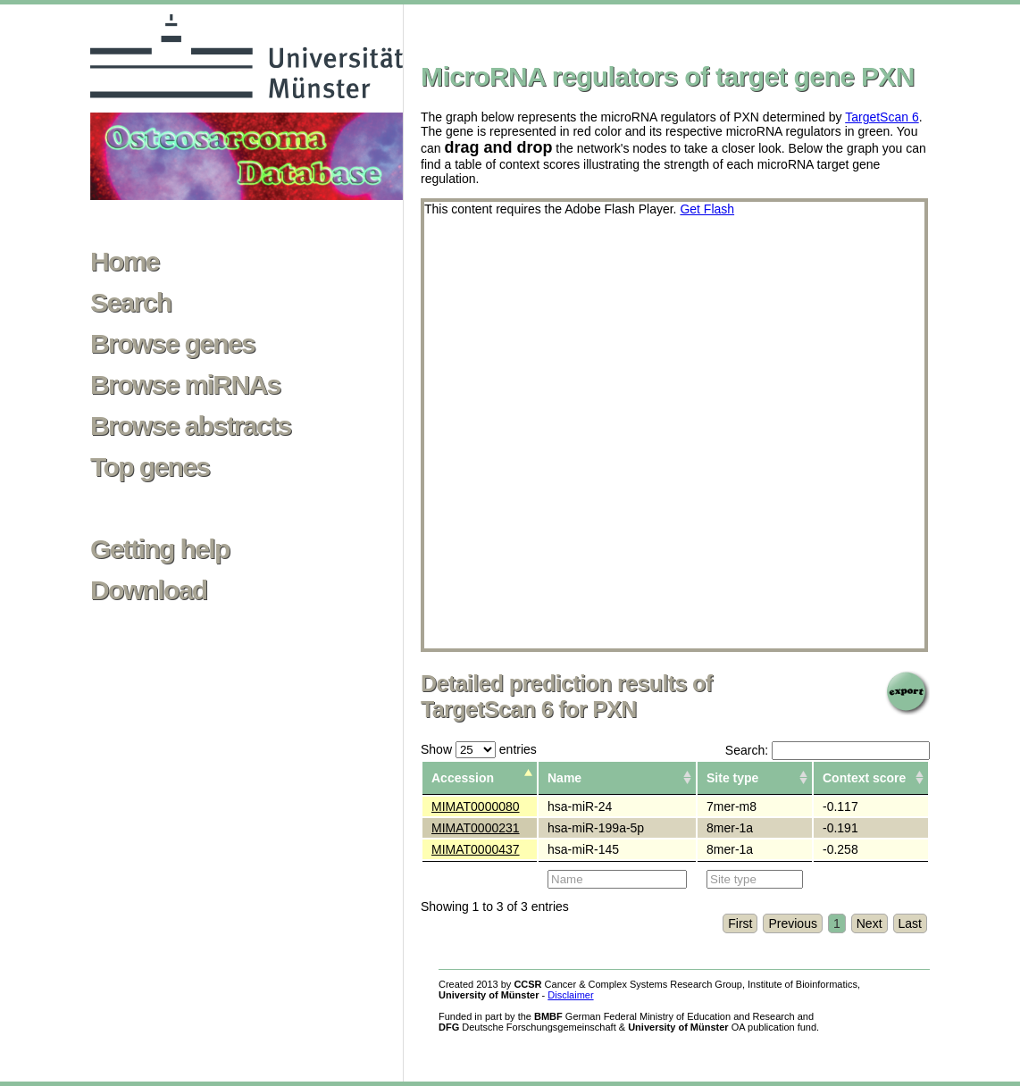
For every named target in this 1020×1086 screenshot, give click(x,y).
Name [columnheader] (564, 778)
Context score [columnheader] (864, 778)
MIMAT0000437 (475, 849)
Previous (792, 923)
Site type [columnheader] (732, 778)
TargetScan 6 (882, 117)
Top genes (149, 467)
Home (124, 261)
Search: (827, 750)
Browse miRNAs (185, 385)
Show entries (479, 749)
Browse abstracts (190, 426)
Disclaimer (570, 995)
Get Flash (707, 209)
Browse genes (172, 343)
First (740, 923)
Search (130, 302)
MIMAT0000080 (475, 806)
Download (148, 590)
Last (910, 923)
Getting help (160, 549)
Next (869, 923)
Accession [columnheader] (462, 778)
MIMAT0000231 (475, 828)
